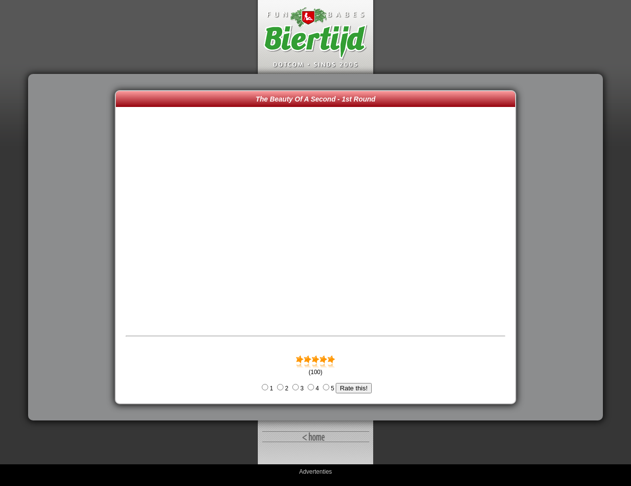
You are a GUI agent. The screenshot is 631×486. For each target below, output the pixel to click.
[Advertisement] (74, 247)
